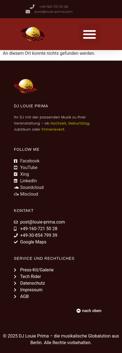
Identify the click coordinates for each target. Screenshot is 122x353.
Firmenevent (53, 129)
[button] (89, 34)
